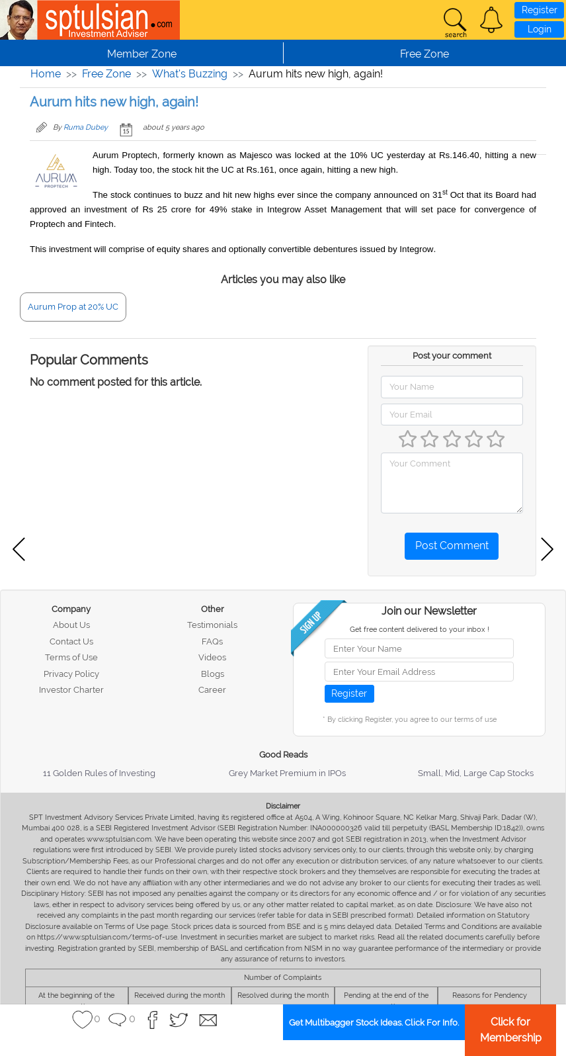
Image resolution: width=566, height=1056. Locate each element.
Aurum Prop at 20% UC (73, 307)
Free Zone (106, 73)
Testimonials (212, 625)
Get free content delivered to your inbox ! (419, 629)
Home (45, 73)
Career (212, 690)
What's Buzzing (189, 73)
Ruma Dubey (85, 127)
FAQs (212, 641)
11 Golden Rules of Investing (99, 773)
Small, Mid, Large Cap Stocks (476, 773)
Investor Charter (71, 690)
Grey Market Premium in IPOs (287, 773)
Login (539, 29)
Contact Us (71, 641)
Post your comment (452, 356)
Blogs (212, 674)
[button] (491, 20)
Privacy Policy (71, 674)
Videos (212, 657)
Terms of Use (71, 657)
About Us (71, 625)
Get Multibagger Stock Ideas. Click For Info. (374, 1023)
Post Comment (452, 545)
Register (539, 10)
